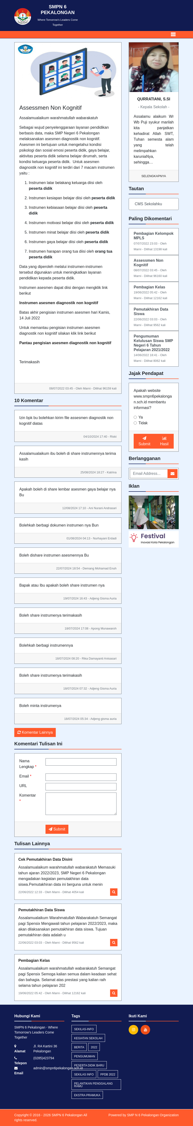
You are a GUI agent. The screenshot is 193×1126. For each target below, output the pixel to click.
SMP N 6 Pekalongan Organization (153, 1115)
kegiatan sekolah (88, 1038)
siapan (56, 198)
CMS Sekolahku (148, 204)
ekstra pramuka (87, 1095)
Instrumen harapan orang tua (53, 251)
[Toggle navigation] (173, 34)
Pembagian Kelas (34, 960)
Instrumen (37, 198)
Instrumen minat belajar (49, 232)
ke (48, 198)
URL (23, 786)
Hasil (164, 441)
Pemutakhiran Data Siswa (41, 910)
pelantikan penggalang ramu (93, 1085)
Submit (57, 829)
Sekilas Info (84, 1074)
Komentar (27, 798)
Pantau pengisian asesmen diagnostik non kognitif (65, 343)
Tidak (143, 423)
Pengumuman (84, 1056)
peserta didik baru (89, 1065)
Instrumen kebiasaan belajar (53, 207)
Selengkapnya (154, 176)
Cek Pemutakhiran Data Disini (45, 859)
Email (25, 776)
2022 (94, 1047)
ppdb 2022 (107, 1074)
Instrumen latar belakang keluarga (57, 183)
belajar (68, 198)
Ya (140, 417)
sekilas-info (84, 1029)
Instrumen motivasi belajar (51, 223)
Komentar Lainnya (35, 732)
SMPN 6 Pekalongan (67, 1115)
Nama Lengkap (27, 764)
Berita (79, 1047)
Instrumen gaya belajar (48, 242)
